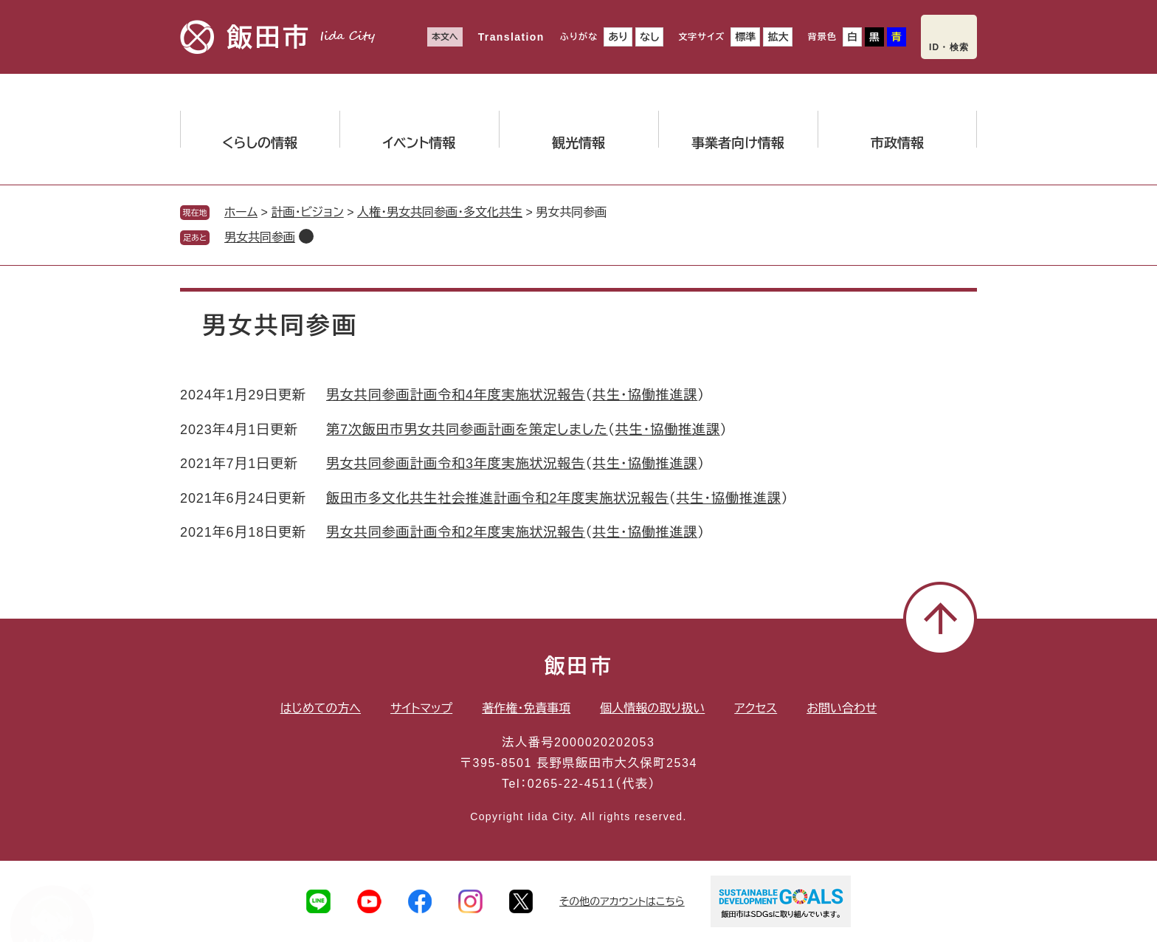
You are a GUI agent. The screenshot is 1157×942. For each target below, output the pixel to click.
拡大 (777, 37)
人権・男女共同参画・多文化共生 (439, 212)
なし (649, 37)
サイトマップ (421, 708)
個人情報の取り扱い (652, 708)
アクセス (755, 708)
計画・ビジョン (307, 212)
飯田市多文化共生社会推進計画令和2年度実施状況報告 (497, 498)
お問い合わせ (842, 708)
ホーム (241, 212)
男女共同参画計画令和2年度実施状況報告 (455, 532)
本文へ (445, 37)
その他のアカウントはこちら (622, 901)
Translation (511, 37)
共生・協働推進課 (645, 395)
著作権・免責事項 (526, 708)
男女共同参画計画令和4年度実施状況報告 (455, 395)
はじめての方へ (320, 708)
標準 (745, 37)
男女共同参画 (259, 237)
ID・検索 (949, 47)
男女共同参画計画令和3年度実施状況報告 (455, 463)
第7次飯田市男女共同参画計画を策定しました (467, 429)
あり (618, 37)
